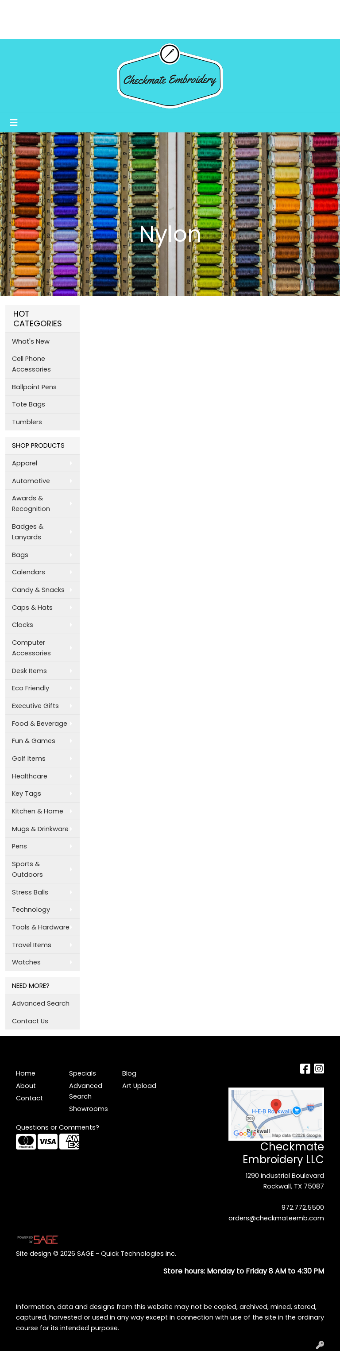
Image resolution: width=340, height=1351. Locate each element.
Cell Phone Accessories (31, 364)
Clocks (22, 624)
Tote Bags (28, 404)
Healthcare (29, 776)
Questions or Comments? (57, 1127)
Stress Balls (30, 892)
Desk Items (29, 670)
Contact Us (30, 1021)
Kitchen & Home (37, 811)
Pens (19, 846)
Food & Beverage (39, 723)
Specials (82, 1073)
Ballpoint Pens (34, 387)
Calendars (28, 572)
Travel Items (31, 945)
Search (218, 9)
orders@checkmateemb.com (276, 1218)
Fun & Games (33, 740)
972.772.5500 (303, 1207)
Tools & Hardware (41, 927)
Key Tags (26, 793)
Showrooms (72, 29)
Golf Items (29, 758)
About (46, 9)
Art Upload (27, 29)
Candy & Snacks (38, 589)
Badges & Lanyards (27, 532)
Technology (31, 909)
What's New (31, 341)
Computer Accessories (31, 648)
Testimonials (99, 9)
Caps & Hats (32, 607)
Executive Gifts (35, 705)
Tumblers (27, 422)
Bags (20, 554)
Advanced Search (41, 1003)
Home (18, 9)
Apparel (24, 463)
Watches (26, 962)
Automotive (31, 480)
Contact (29, 1098)
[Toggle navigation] (13, 122)
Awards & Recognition (31, 503)
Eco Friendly (30, 688)
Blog (135, 9)
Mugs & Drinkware (40, 829)
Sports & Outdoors (27, 869)
